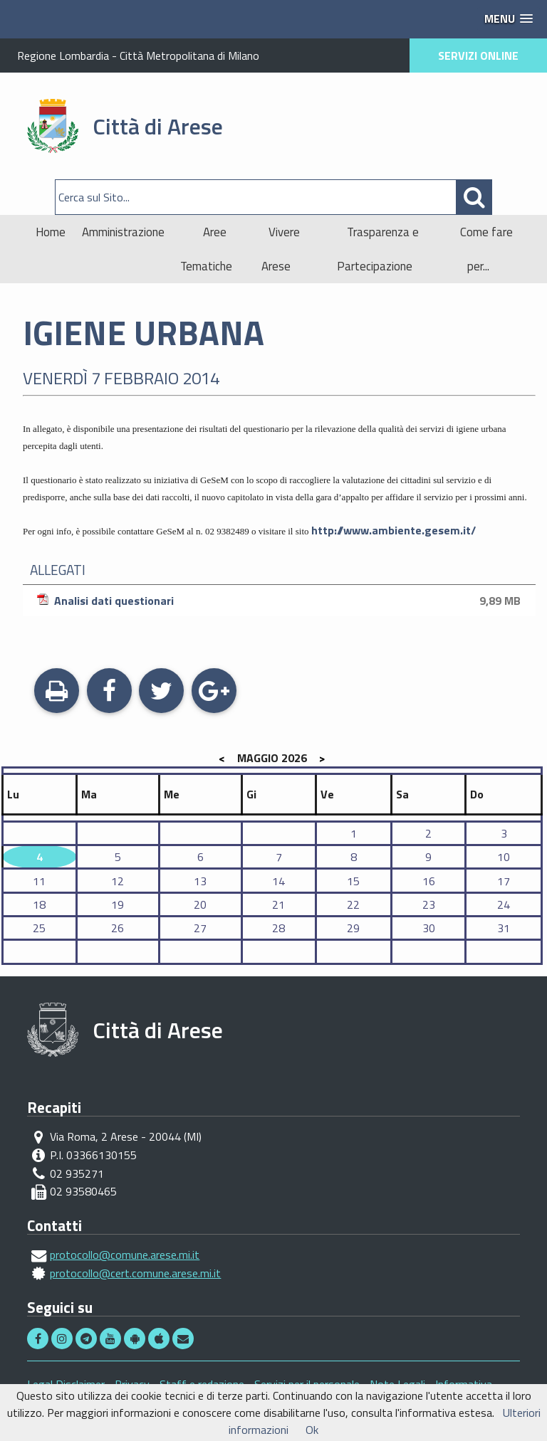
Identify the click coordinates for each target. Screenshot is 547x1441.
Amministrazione (123, 232)
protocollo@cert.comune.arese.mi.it (135, 1273)
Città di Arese (158, 126)
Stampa (56, 692)
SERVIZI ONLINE (478, 55)
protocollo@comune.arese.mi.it (124, 1254)
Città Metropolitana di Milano (189, 55)
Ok (312, 1429)
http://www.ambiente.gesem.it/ (393, 530)
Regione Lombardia (63, 55)
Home (51, 232)
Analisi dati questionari (281, 600)
